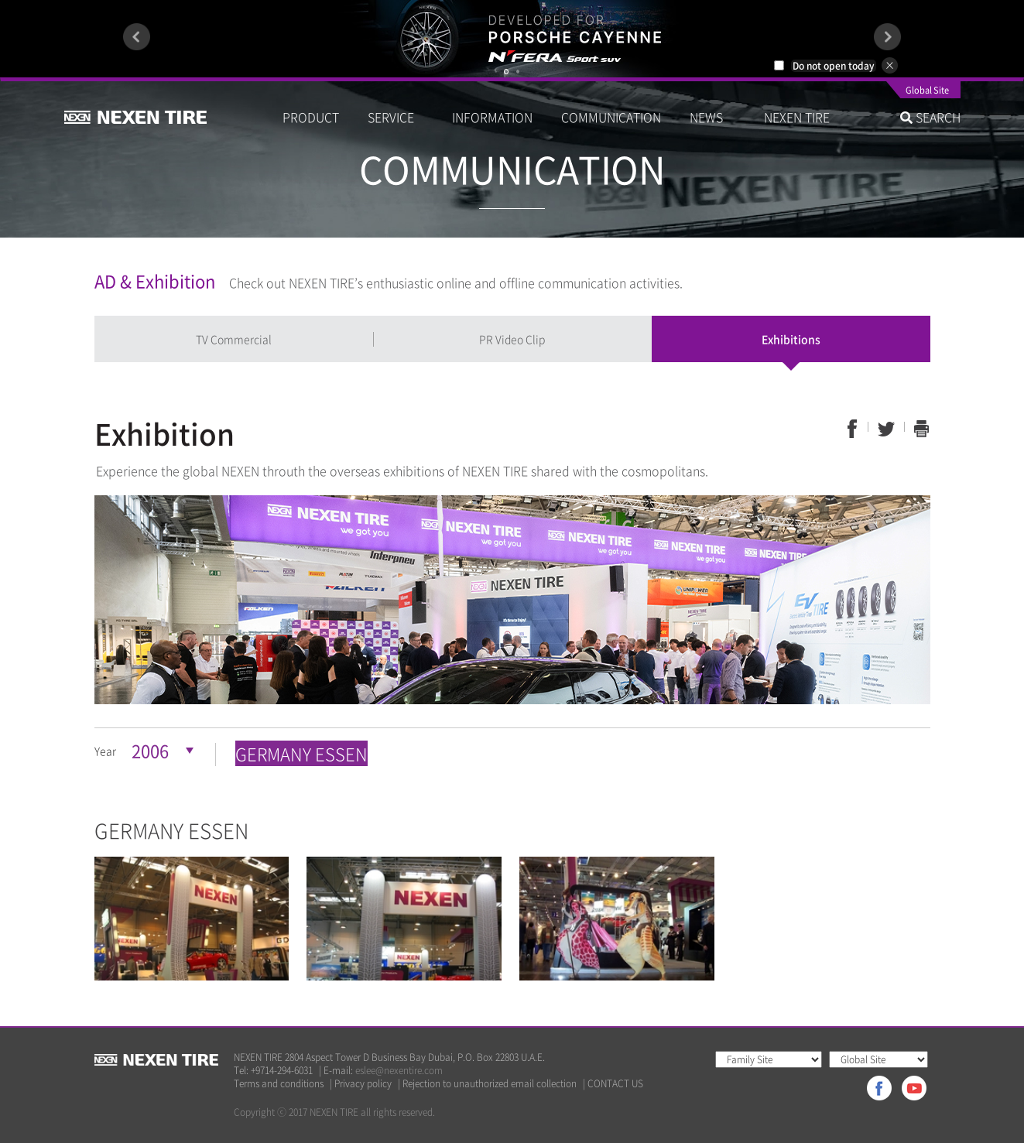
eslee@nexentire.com (399, 1070)
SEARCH (930, 117)
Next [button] (887, 36)
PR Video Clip (512, 339)
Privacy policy (363, 1083)
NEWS (712, 117)
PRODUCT (311, 117)
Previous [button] (136, 36)
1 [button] (506, 71)
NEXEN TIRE (797, 117)
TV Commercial (234, 339)
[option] (512, 38)
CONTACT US (615, 1083)
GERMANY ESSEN (301, 753)
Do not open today (834, 66)
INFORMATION (492, 117)
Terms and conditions (279, 1083)
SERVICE (395, 117)
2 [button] (517, 71)
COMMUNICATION (611, 117)
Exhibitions (791, 339)
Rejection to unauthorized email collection (489, 1083)
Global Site (927, 91)
